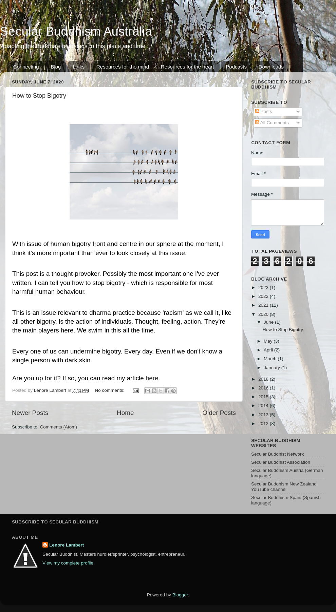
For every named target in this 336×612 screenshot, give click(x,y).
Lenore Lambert (66, 545)
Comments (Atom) (58, 426)
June (269, 322)
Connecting (26, 67)
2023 (264, 287)
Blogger (180, 594)
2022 (264, 296)
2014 (264, 405)
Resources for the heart (187, 67)
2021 (264, 305)
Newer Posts (30, 412)
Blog (56, 67)
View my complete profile (67, 563)
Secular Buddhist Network (277, 454)
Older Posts (219, 412)
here (152, 378)
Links (79, 67)
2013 (264, 414)
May (269, 341)
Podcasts (236, 67)
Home (125, 412)
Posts (263, 111)
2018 (264, 379)
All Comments (272, 122)
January (272, 367)
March (271, 358)
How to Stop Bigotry (39, 95)
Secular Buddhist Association (280, 462)
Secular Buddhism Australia (76, 31)
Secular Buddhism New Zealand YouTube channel (284, 486)
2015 (264, 396)
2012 (264, 423)
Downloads (271, 67)
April (269, 349)
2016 (264, 387)
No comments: (110, 390)
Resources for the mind (122, 67)
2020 (264, 314)
